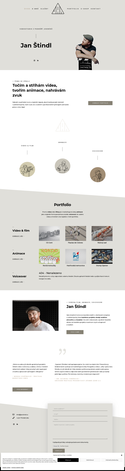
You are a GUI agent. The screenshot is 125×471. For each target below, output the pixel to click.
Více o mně (75, 332)
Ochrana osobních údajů (17, 467)
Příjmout (68, 460)
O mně (35, 9)
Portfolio (73, 9)
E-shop (85, 9)
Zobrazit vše (17, 236)
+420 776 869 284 (22, 418)
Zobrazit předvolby (112, 460)
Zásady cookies (6, 467)
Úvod (27, 9)
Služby (44, 9)
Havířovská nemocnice (76, 266)
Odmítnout (90, 460)
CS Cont (49, 243)
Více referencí (22, 389)
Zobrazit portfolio (100, 103)
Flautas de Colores (75, 243)
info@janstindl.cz (22, 415)
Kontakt (96, 9)
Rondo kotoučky (49, 266)
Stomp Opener (102, 266)
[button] (121, 455)
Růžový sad (102, 243)
